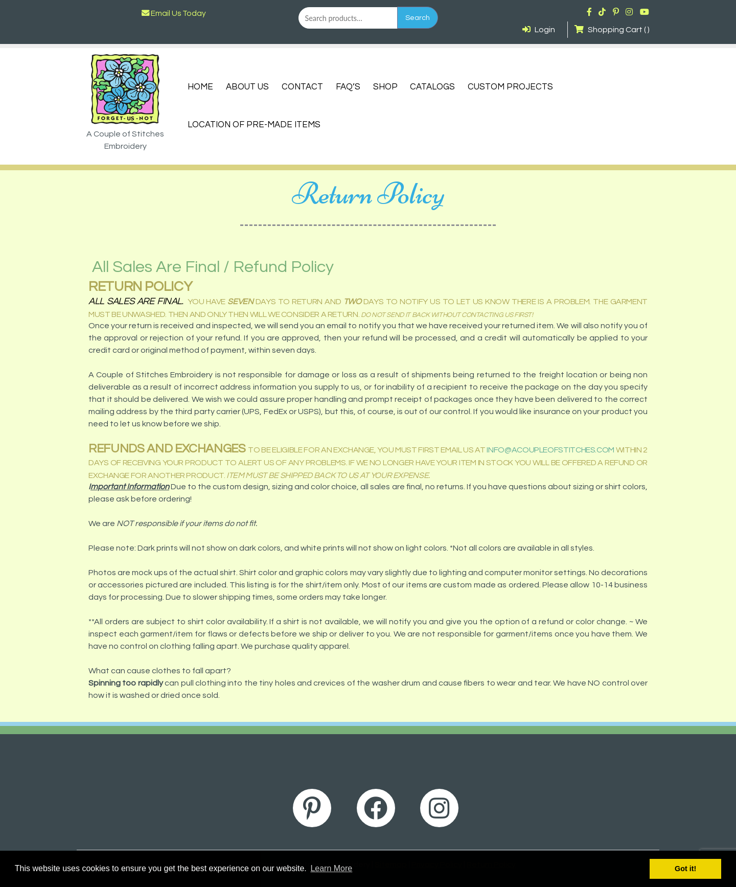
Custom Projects (510, 87)
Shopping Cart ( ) (612, 30)
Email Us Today (174, 13)
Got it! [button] (685, 869)
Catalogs (432, 87)
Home (200, 87)
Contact (302, 87)
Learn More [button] (331, 868)
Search (417, 17)
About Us (247, 87)
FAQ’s (348, 87)
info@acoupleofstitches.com (550, 450)
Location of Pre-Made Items (254, 124)
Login (538, 30)
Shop (385, 87)
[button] (368, 683)
